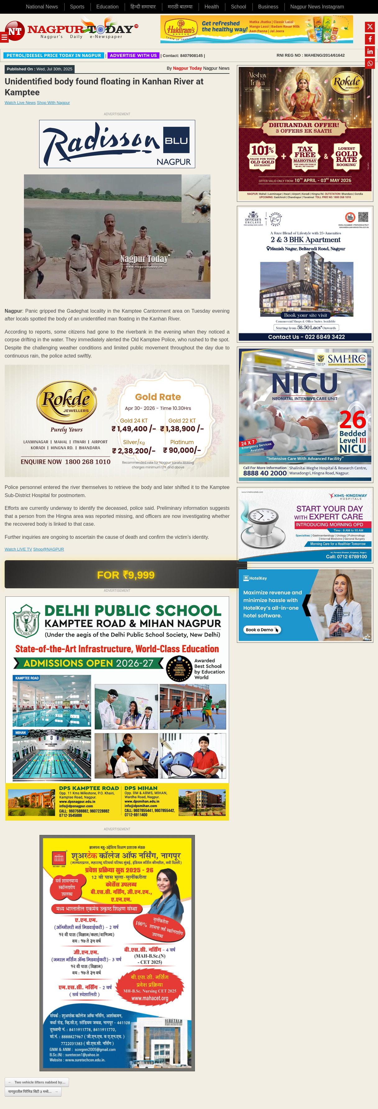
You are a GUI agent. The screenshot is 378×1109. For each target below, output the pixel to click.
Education (107, 6)
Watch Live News (20, 102)
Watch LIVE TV (18, 549)
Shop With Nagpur (53, 102)
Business (268, 6)
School (238, 6)
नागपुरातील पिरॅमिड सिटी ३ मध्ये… (33, 1091)
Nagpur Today (187, 68)
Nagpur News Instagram (317, 6)
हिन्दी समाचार (143, 6)
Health (212, 6)
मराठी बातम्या (180, 6)
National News (42, 6)
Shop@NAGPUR (48, 549)
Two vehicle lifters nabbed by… (37, 1082)
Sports (77, 6)
